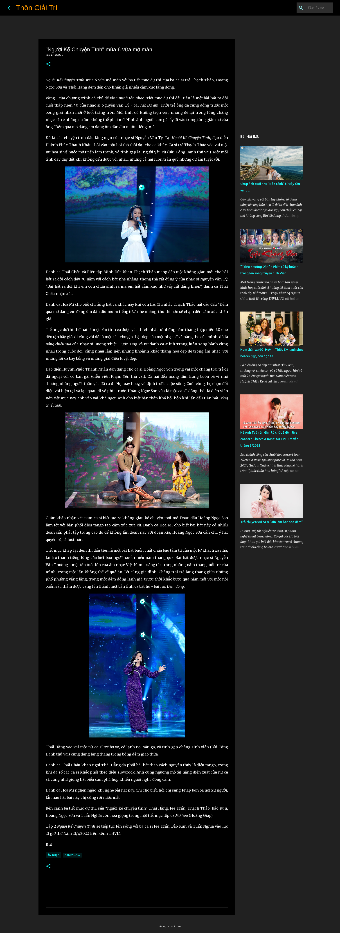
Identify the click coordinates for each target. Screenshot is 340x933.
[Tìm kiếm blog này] (309, 7)
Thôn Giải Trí (37, 8)
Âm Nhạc (53, 855)
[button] (48, 64)
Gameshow (72, 855)
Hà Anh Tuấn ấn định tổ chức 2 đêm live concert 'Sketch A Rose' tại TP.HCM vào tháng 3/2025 (269, 439)
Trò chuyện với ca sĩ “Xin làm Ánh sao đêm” (271, 522)
